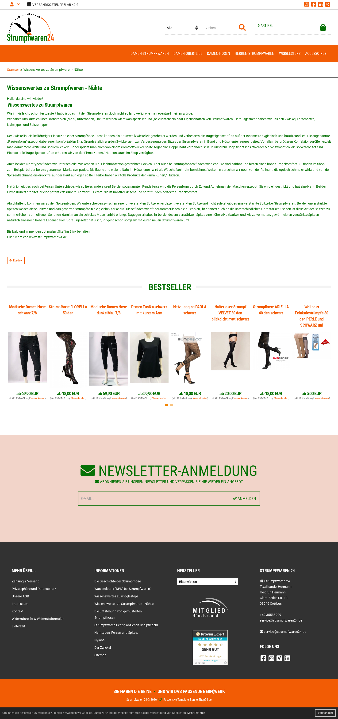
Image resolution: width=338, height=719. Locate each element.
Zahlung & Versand (25, 581)
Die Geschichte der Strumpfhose (117, 581)
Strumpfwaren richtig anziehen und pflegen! (126, 625)
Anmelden (244, 498)
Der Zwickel (102, 647)
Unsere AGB (20, 596)
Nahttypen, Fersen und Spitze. (116, 632)
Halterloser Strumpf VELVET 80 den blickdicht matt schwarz (230, 312)
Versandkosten (38, 398)
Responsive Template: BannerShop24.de (187, 699)
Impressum (20, 604)
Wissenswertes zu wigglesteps (116, 596)
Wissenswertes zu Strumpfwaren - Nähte (124, 604)
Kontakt (17, 611)
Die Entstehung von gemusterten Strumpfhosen (118, 614)
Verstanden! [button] (325, 713)
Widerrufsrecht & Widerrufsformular (38, 619)
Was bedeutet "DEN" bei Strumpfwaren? (123, 589)
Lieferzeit (18, 626)
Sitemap (100, 655)
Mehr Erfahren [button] (196, 713)
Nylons (99, 640)
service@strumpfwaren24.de (285, 631)
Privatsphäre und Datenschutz (34, 589)
